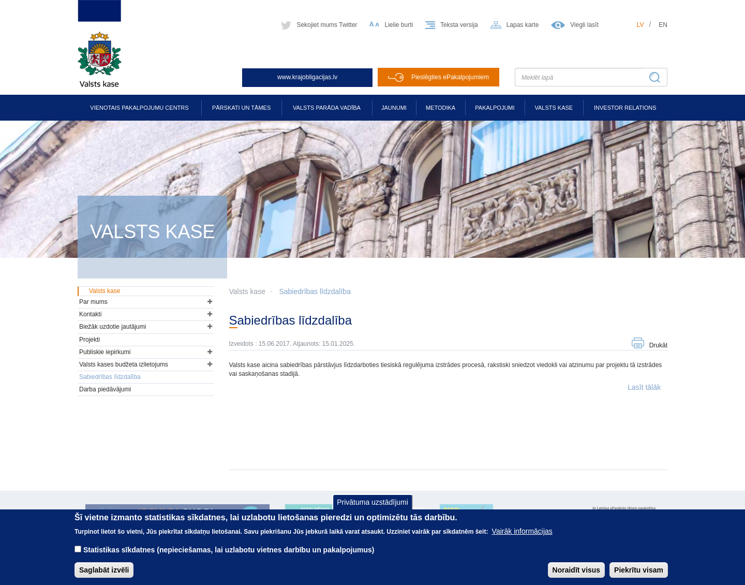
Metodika (440, 108)
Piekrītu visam (638, 570)
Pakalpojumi (494, 108)
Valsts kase (553, 108)
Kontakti (90, 314)
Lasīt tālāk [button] (644, 387)
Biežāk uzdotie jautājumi (112, 326)
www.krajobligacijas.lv (307, 77)
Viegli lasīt (584, 24)
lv (640, 24)
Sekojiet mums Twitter (326, 24)
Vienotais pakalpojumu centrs (139, 108)
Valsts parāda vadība (327, 108)
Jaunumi (394, 108)
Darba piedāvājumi (105, 389)
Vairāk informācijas (522, 531)
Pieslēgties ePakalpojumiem (450, 77)
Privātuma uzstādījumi (372, 502)
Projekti (89, 339)
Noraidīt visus (577, 570)
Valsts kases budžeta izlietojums (123, 364)
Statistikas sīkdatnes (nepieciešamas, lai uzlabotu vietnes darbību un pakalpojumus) (229, 550)
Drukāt (658, 345)
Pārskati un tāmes (241, 108)
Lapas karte (522, 24)
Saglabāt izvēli (104, 570)
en (663, 24)
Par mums (93, 301)
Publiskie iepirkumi (104, 352)
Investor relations (625, 108)
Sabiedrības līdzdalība (315, 291)
